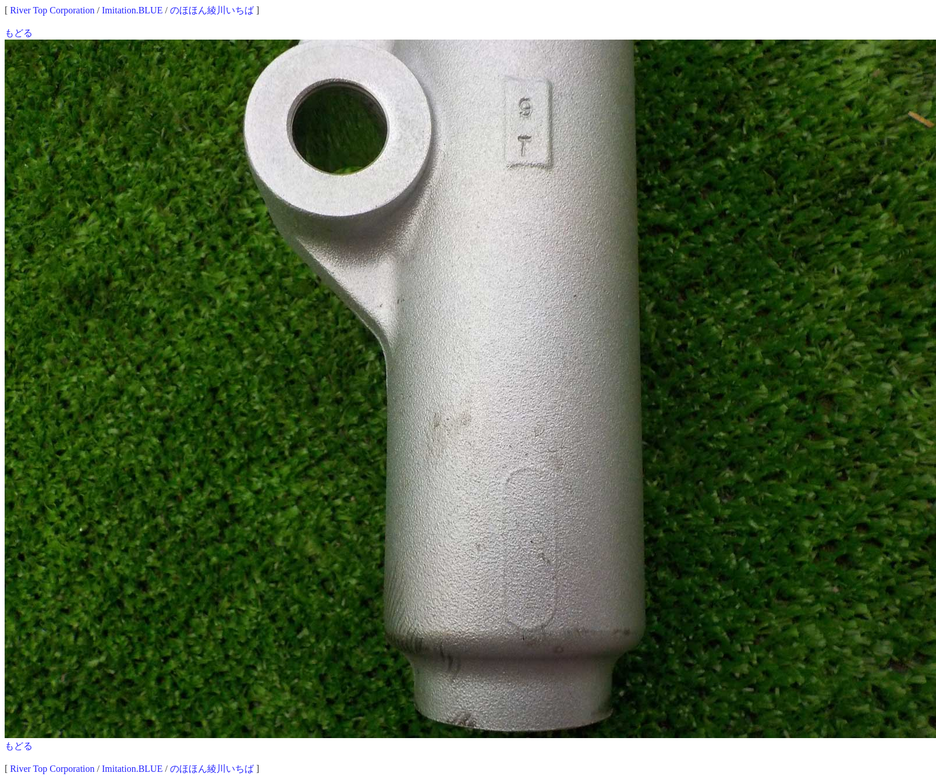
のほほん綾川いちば (212, 10)
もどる (19, 33)
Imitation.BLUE (132, 10)
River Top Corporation (52, 10)
